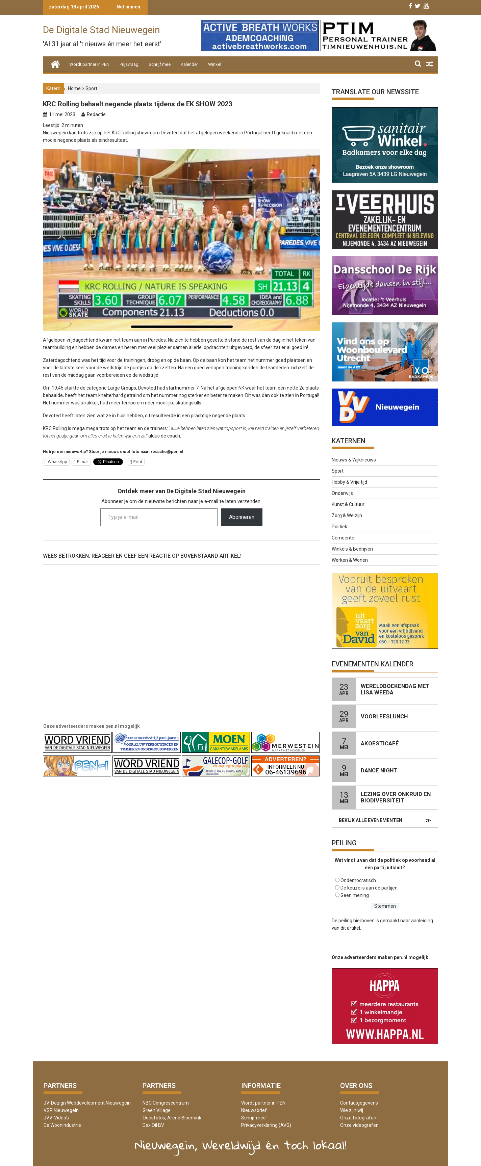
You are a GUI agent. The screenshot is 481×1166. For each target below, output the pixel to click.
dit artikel (350, 928)
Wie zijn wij (351, 1110)
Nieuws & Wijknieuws (354, 459)
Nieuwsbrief (254, 1110)
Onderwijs (342, 493)
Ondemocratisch (358, 880)
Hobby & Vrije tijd (349, 482)
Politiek (339, 526)
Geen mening (354, 895)
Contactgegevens (359, 1103)
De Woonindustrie (62, 1125)
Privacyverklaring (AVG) (266, 1125)
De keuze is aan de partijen (369, 888)
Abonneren (241, 517)
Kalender (189, 64)
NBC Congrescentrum (166, 1103)
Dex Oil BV (153, 1125)
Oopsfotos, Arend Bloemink (172, 1117)
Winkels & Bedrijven (352, 549)
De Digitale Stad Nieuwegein (101, 29)
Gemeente (343, 537)
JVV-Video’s (56, 1117)
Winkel (214, 64)
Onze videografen (359, 1125)
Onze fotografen (358, 1117)
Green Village (157, 1110)
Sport (91, 88)
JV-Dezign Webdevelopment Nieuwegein (87, 1103)
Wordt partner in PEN (89, 64)
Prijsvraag (129, 64)
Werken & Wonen (350, 560)
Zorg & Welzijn (347, 515)
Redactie (96, 114)
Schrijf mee (160, 64)
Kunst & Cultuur (348, 504)
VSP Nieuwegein (61, 1110)
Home (74, 88)
